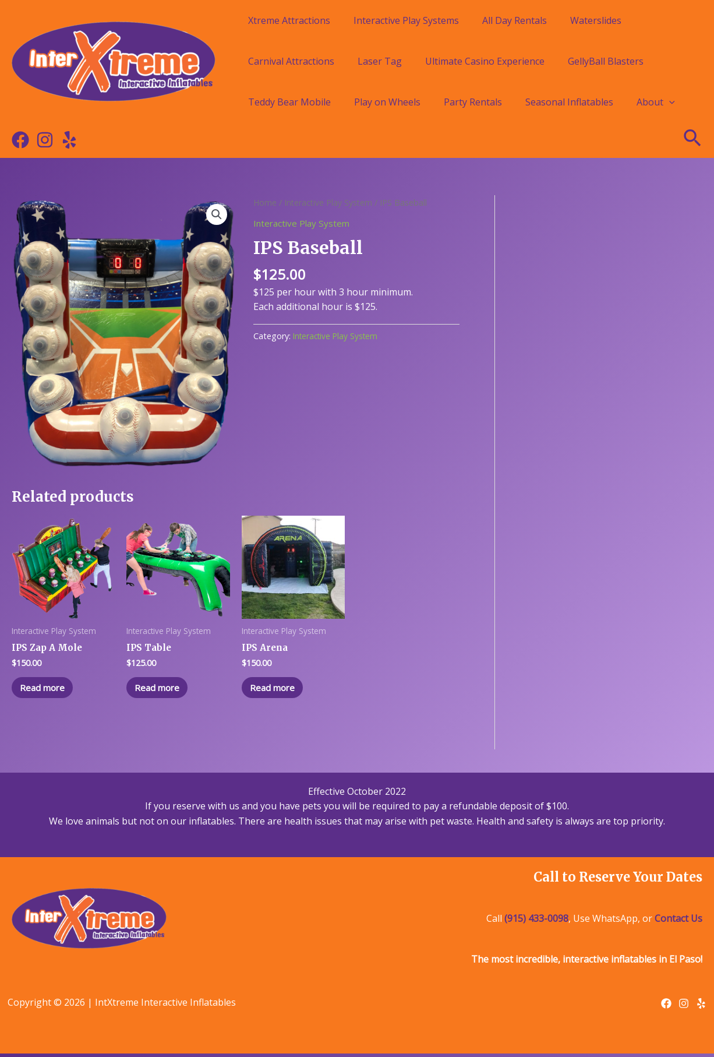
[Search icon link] (693, 139)
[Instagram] (45, 140)
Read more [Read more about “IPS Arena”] (277, 689)
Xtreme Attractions (289, 20)
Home (265, 202)
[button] (216, 215)
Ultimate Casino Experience (485, 61)
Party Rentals (473, 102)
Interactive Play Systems (406, 20)
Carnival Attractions (291, 61)
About (656, 102)
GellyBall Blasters (606, 61)
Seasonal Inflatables (569, 102)
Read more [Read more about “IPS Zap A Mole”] (46, 689)
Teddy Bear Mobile (289, 102)
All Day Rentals (514, 20)
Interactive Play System (330, 202)
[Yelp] (69, 140)
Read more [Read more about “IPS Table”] (161, 689)
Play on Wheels (387, 102)
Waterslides (595, 20)
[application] (669, 102)
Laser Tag (380, 61)
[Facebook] (20, 140)
